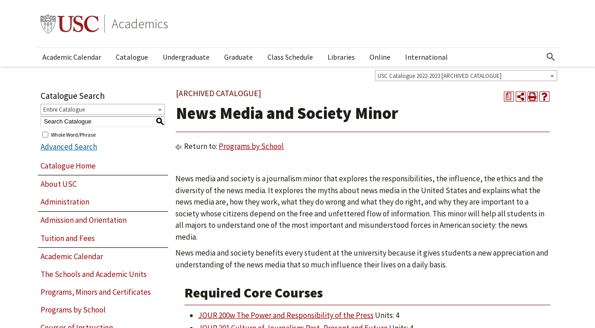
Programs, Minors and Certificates (96, 292)
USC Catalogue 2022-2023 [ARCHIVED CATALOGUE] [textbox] (440, 76)
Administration (65, 202)
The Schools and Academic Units (94, 274)
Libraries (341, 57)
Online (379, 57)
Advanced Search (69, 147)
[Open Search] (551, 57)
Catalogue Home (68, 166)
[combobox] (466, 75)
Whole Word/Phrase (73, 134)
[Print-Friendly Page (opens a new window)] (533, 97)
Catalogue (132, 57)
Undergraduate (186, 57)
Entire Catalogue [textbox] (64, 109)
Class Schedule (290, 57)
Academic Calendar (71, 57)
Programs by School (73, 310)
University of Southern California (70, 24)
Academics (140, 23)
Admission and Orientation (84, 220)
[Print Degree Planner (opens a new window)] (509, 97)
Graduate (238, 57)
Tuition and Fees (68, 238)
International (426, 57)
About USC (59, 184)
